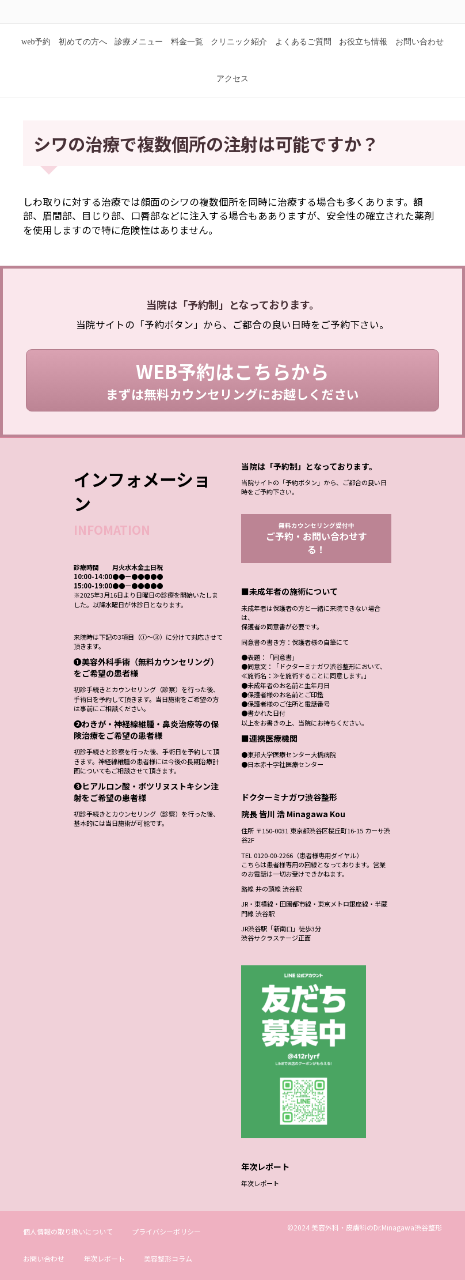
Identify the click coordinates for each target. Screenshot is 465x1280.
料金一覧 (187, 59)
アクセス (232, 96)
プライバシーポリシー (166, 1250)
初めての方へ (83, 59)
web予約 (36, 59)
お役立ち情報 (363, 59)
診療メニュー (139, 59)
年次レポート (260, 1202)
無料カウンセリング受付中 (316, 556)
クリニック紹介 (239, 59)
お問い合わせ (419, 59)
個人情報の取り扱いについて (68, 1250)
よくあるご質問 (303, 59)
